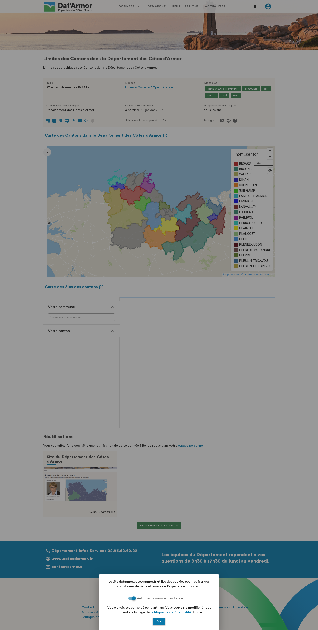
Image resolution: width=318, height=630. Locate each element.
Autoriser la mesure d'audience (160, 598)
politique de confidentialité (170, 612)
